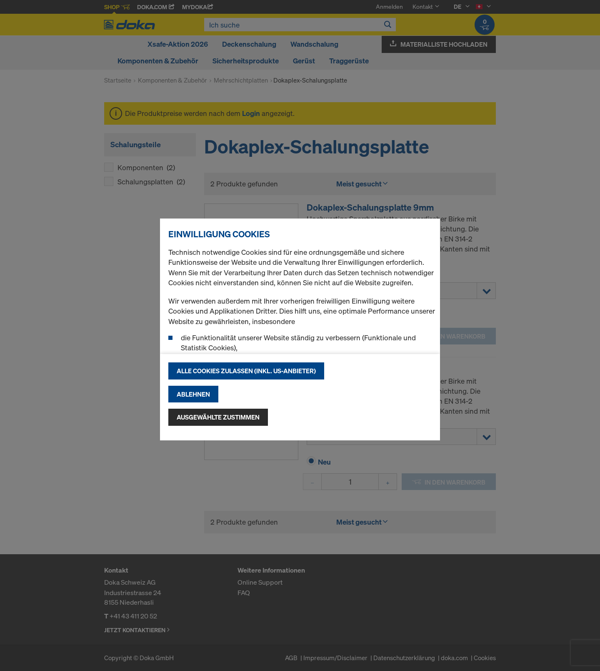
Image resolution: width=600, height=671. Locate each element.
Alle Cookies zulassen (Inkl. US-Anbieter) (246, 371)
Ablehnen (193, 394)
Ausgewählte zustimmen (218, 417)
